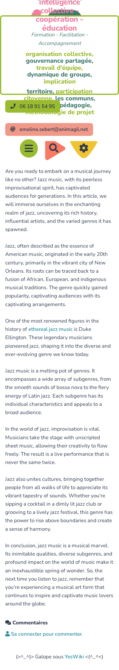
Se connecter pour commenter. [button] (44, 634)
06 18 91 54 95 (32, 106)
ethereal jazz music (50, 329)
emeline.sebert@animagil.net (49, 129)
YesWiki (74, 656)
